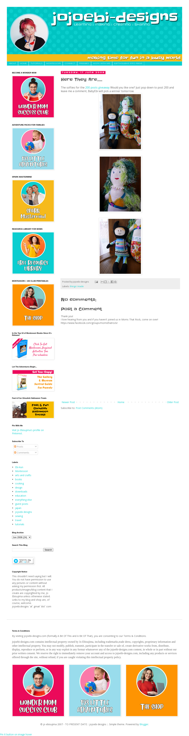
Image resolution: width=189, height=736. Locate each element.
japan (18, 508)
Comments (21, 452)
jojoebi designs (23, 512)
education (20, 495)
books (18, 479)
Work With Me (101, 63)
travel (18, 520)
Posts (18, 446)
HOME (23, 63)
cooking (19, 483)
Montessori (21, 471)
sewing (19, 516)
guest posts (21, 503)
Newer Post (68, 402)
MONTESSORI (53, 63)
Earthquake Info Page (128, 63)
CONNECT (70, 63)
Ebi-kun (19, 467)
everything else (23, 499)
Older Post (173, 402)
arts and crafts (23, 475)
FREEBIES (84, 63)
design (18, 487)
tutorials (19, 524)
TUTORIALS (36, 63)
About (12, 63)
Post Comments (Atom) (89, 408)
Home (121, 402)
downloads (21, 491)
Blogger (144, 724)
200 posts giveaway (97, 87)
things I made (77, 286)
